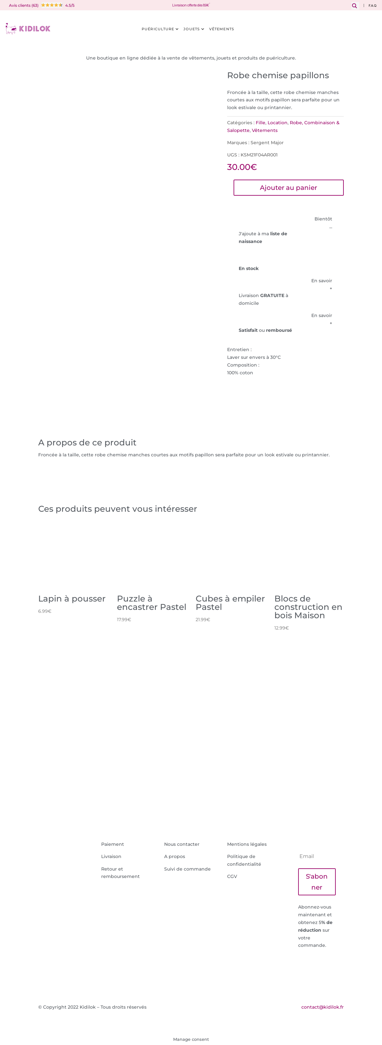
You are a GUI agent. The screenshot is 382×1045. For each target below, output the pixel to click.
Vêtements (221, 29)
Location (278, 123)
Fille (260, 123)
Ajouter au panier (288, 187)
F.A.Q (372, 6)
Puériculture (158, 29)
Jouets (191, 29)
